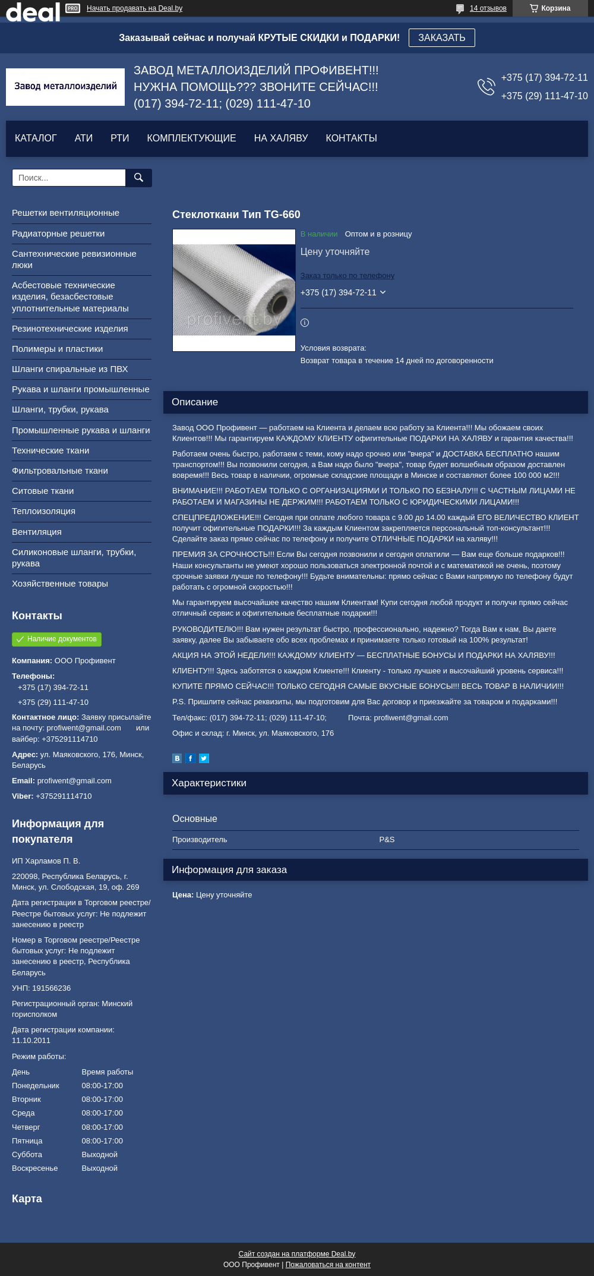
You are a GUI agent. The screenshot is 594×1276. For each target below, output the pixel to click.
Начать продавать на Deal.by (134, 8)
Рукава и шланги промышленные (81, 389)
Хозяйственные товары (60, 583)
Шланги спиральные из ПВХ (70, 369)
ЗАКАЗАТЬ (442, 38)
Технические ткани (50, 450)
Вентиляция (37, 532)
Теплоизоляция (43, 511)
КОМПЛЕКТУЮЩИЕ (191, 138)
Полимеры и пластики (57, 349)
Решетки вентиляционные (65, 212)
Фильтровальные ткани (60, 470)
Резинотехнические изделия (70, 328)
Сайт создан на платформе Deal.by (297, 1254)
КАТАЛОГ (36, 138)
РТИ (119, 138)
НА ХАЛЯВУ (281, 138)
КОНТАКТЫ (351, 138)
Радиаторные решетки (58, 233)
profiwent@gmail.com (74, 780)
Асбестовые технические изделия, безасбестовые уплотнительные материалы (70, 296)
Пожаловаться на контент (328, 1265)
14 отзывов (488, 8)
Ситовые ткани (43, 491)
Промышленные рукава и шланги (81, 430)
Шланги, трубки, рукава (60, 409)
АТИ (84, 138)
